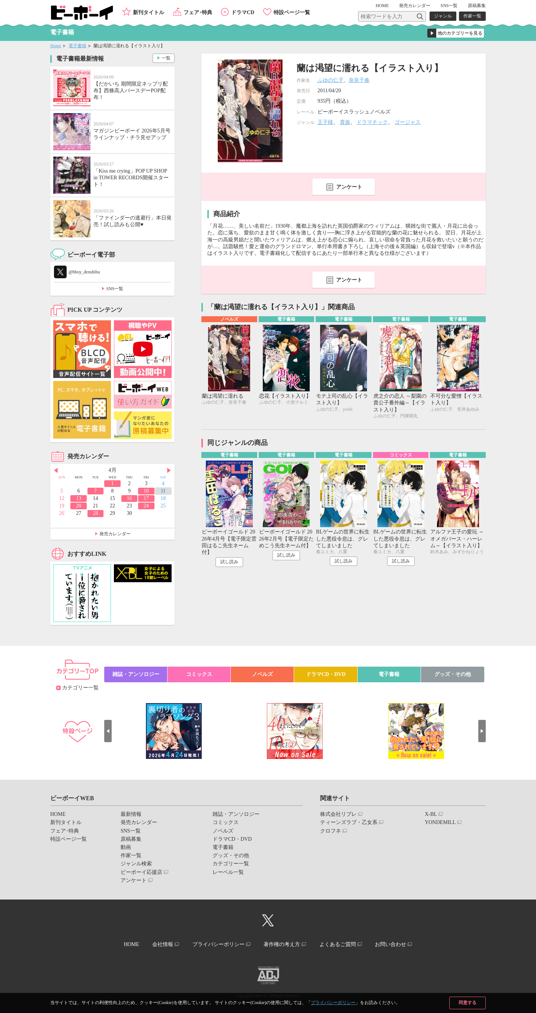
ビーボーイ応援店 (141, 872)
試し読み (229, 561)
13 (78, 498)
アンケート (349, 187)
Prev (55, 470)
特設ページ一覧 (292, 12)
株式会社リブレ (338, 814)
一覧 (166, 58)
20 (78, 506)
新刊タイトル (148, 12)
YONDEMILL (440, 822)
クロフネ (330, 831)
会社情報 (162, 944)
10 (146, 491)
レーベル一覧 (228, 872)
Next (169, 470)
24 (146, 506)
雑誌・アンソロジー (135, 674)
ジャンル (443, 16)
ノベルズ (262, 674)
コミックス (199, 674)
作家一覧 (472, 16)
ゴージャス (408, 122)
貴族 (345, 122)
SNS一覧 (448, 5)
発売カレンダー (115, 533)
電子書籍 (77, 45)
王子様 (325, 122)
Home (55, 45)
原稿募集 (477, 5)
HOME (382, 5)
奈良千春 (359, 80)
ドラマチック (372, 122)
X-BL (431, 814)
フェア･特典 (198, 12)
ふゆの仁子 (331, 80)
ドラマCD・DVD (326, 674)
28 (95, 513)
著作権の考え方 (282, 944)
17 (146, 498)
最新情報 (131, 814)
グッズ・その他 (452, 674)
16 (129, 498)
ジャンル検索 (136, 863)
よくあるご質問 (337, 944)
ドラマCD (242, 12)
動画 (126, 847)
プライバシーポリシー (333, 1002)
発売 (414, 5)
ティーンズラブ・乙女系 (348, 822)
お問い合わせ (390, 944)
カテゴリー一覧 (80, 687)
